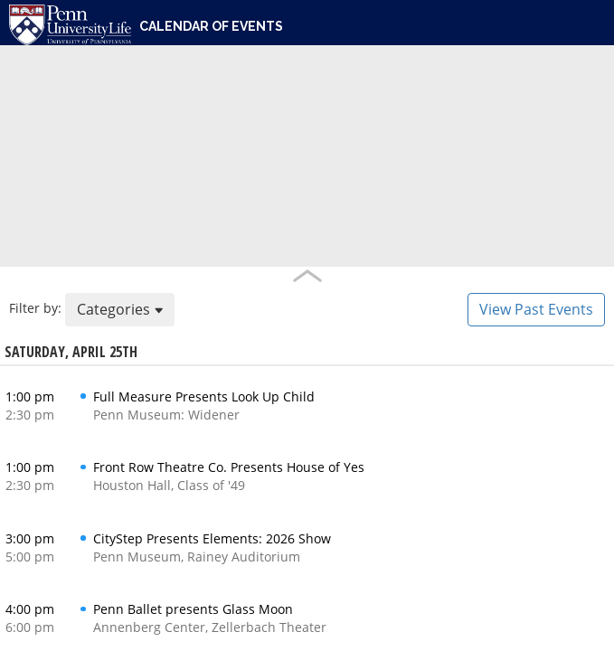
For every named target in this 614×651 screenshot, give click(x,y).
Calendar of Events (211, 26)
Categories (120, 309)
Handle (307, 276)
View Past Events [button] (536, 309)
